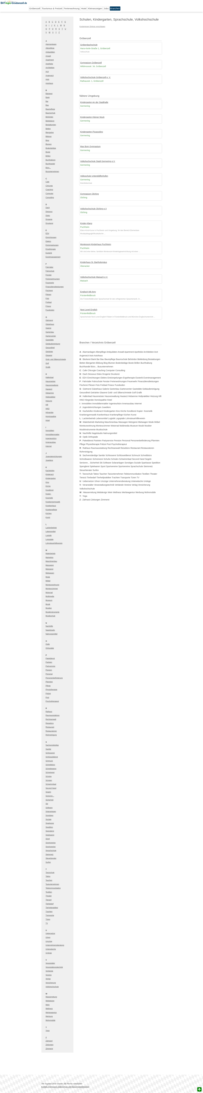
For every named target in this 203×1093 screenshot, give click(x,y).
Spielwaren (50, 835)
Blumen (49, 144)
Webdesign (50, 1001)
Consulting (50, 197)
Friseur (48, 306)
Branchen (115, 8)
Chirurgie (49, 186)
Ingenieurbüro (51, 438)
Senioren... (50, 796)
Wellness (49, 1009)
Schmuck (49, 761)
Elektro (48, 241)
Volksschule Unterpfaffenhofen (94, 176)
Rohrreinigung (51, 735)
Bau (47, 105)
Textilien (49, 892)
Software (49, 808)
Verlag (48, 979)
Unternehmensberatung (55, 945)
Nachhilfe (49, 626)
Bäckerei (49, 94)
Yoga (48, 1031)
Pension (49, 670)
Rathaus (49, 712)
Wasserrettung (51, 997)
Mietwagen (50, 573)
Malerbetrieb (50, 554)
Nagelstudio (50, 630)
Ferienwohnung (71, 8)
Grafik (48, 367)
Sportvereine (51, 843)
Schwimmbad (51, 784)
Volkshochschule (52, 987)
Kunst (48, 517)
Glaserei (49, 355)
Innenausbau (51, 442)
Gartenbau (50, 332)
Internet (49, 446)
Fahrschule (50, 271)
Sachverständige (52, 745)
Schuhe (49, 776)
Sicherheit (49, 800)
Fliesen (48, 295)
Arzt (47, 72)
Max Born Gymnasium (90, 146)
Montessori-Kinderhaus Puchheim (95, 244)
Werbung (49, 1016)
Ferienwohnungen (53, 279)
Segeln (48, 792)
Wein (48, 1005)
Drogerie (49, 219)
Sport (48, 839)
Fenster (49, 275)
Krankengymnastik (53, 502)
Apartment (50, 60)
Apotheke (49, 64)
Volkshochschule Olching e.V (93, 209)
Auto (47, 79)
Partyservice (50, 666)
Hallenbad (50, 377)
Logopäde (49, 539)
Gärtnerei (49, 320)
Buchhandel (50, 164)
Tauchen (49, 880)
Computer (49, 194)
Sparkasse (50, 823)
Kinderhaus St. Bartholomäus (93, 262)
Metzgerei (49, 569)
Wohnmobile (50, 1020)
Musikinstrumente (52, 612)
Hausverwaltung (52, 385)
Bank (48, 97)
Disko (48, 216)
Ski (47, 804)
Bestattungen (51, 125)
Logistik (49, 535)
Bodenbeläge (51, 148)
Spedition (49, 827)
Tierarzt (49, 900)
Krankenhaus (51, 506)
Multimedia (50, 596)
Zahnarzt (49, 1041)
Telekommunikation (53, 888)
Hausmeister (50, 381)
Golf (47, 363)
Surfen (48, 862)
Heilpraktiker (50, 397)
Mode (48, 577)
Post (47, 697)
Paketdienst (50, 658)
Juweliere (49, 460)
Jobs (106, 8)
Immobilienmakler (52, 435)
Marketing (49, 557)
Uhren (48, 937)
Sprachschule (51, 851)
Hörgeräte (49, 412)
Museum (49, 600)
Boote (48, 152)
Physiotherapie (51, 690)
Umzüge (49, 941)
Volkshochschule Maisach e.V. (94, 277)
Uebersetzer (50, 933)
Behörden (49, 117)
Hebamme (50, 393)
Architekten (50, 68)
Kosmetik (49, 498)
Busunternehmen (52, 172)
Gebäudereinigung (53, 344)
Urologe (49, 953)
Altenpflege (50, 48)
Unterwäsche (51, 949)
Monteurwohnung (52, 585)
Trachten (49, 912)
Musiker (49, 608)
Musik (48, 604)
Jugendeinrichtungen (54, 457)
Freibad (49, 302)
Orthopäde (50, 648)
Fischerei (49, 291)
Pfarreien (49, 682)
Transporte (50, 915)
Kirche (48, 486)
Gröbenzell (34, 8)
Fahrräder (49, 267)
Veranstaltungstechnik (54, 967)
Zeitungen (49, 1045)
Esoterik (49, 253)
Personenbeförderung (54, 678)
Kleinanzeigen (95, 8)
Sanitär (48, 749)
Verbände (49, 971)
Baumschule (50, 113)
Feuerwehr (50, 283)
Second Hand (51, 788)
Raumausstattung (52, 715)
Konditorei (50, 490)
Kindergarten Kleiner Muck (92, 117)
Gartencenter (51, 336)
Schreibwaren (51, 769)
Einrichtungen (51, 237)
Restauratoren (51, 731)
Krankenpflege (51, 510)
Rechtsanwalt (51, 719)
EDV (47, 233)
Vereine (49, 975)
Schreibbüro (50, 765)
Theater (49, 896)
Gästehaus (50, 324)
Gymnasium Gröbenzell (91, 62)
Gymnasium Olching (89, 194)
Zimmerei (49, 1049)
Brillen (48, 156)
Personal (49, 674)
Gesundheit (50, 348)
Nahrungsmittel (52, 634)
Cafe (47, 182)
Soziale (48, 819)
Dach (48, 208)
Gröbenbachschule (89, 45)
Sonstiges (49, 815)
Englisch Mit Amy (88, 292)
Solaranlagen (51, 812)
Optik (48, 644)
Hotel (83, 8)
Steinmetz (49, 855)
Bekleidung (50, 121)
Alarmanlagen (51, 44)
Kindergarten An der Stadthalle (94, 102)
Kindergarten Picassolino (91, 132)
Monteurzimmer (52, 589)
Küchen (49, 513)
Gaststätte (50, 340)
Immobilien (50, 431)
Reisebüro (50, 723)
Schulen (49, 780)
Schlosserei (50, 753)
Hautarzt (49, 389)
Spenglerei (50, 831)
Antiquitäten (50, 52)
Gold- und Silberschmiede (56, 359)
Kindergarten (51, 478)
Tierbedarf (50, 904)
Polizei (48, 694)
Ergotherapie (51, 249)
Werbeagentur (51, 1013)
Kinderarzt (50, 474)
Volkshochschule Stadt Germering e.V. (97, 161)
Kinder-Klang (86, 223)
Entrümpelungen (52, 245)
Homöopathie (51, 416)
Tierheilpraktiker (52, 908)
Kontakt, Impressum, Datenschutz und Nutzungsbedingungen (65, 1087)
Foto (47, 298)
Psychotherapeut (52, 701)
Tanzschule (50, 873)
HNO (48, 409)
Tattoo (48, 876)
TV (47, 923)
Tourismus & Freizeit (52, 8)
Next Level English (88, 309)
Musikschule (50, 616)
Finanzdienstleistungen (55, 287)
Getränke (49, 352)
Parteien (49, 662)
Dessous (49, 212)
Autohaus (49, 83)
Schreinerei (50, 772)
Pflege (48, 686)
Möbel (48, 581)
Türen (48, 919)
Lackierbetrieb (51, 528)
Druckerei (49, 223)
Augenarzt (50, 76)
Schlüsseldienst (52, 757)
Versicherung (51, 983)
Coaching (49, 190)
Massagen (50, 565)
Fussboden (50, 310)
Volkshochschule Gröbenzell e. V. (95, 77)
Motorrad (49, 593)
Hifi (47, 405)
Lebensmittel (51, 532)
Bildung (49, 136)
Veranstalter (50, 963)
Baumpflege (50, 109)
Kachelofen (50, 471)
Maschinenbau (51, 561)
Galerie (48, 328)
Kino (47, 482)
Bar (47, 101)
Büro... (48, 168)
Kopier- (48, 494)
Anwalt (48, 56)
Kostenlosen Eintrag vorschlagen (92, 27)
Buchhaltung (50, 160)
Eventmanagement (53, 257)
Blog (47, 140)
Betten (48, 129)
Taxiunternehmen (52, 884)
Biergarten (50, 132)
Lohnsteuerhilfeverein (54, 543)
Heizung (49, 401)
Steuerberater (51, 858)
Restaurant (50, 727)
